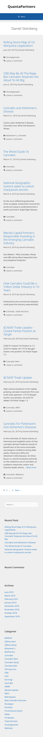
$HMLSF (8, 638)
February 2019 (11, 599)
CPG (6, 676)
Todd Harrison (22, 311)
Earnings (9, 679)
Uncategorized (12, 57)
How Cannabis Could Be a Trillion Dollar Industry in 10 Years (21, 286)
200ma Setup (11, 645)
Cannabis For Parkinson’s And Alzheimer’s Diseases (19, 425)
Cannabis (22, 135)
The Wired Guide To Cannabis (16, 153)
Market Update (11, 690)
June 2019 (9, 592)
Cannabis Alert (12, 361)
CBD (6, 672)
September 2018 (12, 616)
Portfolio (8, 707)
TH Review (9, 717)
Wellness (20, 474)
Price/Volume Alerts (14, 711)
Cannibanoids (11, 665)
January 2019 (11, 602)
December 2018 (12, 606)
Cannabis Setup (12, 662)
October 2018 (11, 613)
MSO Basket (10, 697)
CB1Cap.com (10, 669)
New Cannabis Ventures (15, 700)
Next (18, 490)
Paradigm (9, 704)
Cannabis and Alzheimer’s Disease (20, 109)
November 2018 (12, 609)
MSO (18, 407)
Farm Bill (9, 683)
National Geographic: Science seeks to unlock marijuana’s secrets (18, 186)
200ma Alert (10, 641)
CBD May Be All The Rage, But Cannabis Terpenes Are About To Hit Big (21, 76)
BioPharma (10, 652)
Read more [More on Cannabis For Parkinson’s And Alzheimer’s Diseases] (31, 467)
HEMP (7, 686)
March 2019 (10, 595)
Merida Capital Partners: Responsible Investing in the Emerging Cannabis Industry (19, 238)
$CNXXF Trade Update (17, 377)
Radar (7, 714)
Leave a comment (14, 60)
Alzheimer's (11, 135)
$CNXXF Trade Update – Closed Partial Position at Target (19, 331)
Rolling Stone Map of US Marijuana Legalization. (19, 43)
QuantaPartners (21, 6)
